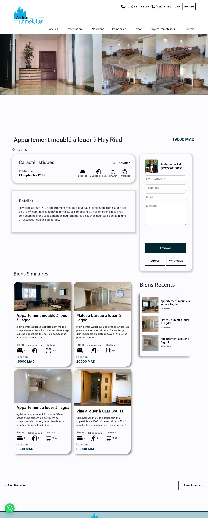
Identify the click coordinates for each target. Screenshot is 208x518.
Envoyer (165, 248)
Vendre (189, 6)
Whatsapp (176, 261)
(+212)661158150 (171, 168)
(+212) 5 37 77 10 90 (168, 7)
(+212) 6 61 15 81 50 (137, 7)
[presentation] (170, 234)
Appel (155, 261)
